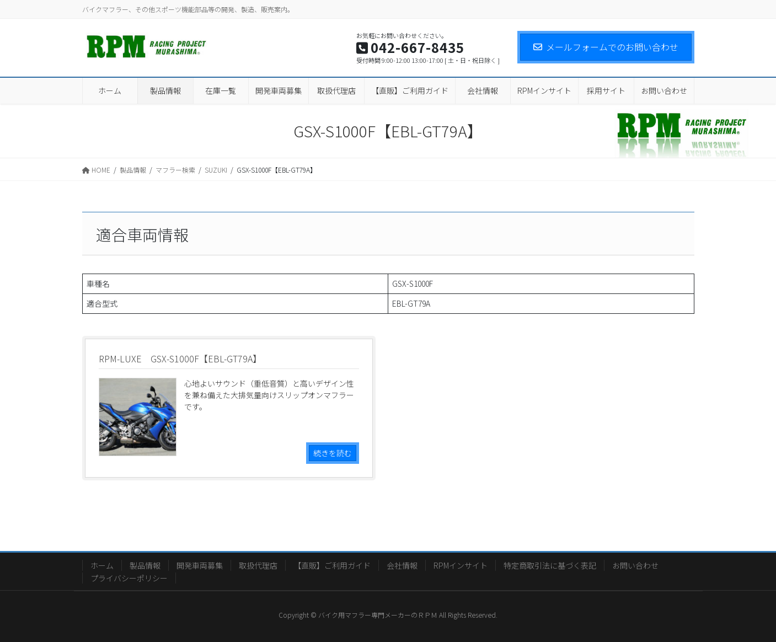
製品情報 (145, 565)
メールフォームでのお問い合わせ (605, 47)
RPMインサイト (461, 565)
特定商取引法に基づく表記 (550, 565)
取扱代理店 (258, 565)
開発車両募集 (199, 565)
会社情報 (402, 565)
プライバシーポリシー (129, 578)
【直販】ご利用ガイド (332, 565)
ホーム (102, 565)
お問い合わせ (635, 565)
